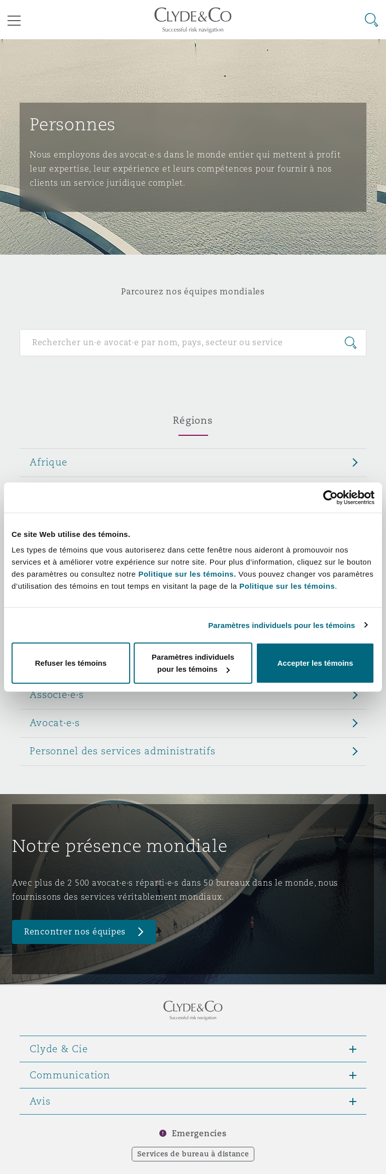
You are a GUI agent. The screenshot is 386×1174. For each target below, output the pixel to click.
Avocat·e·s (55, 723)
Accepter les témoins (315, 663)
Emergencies (199, 1133)
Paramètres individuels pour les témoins (281, 624)
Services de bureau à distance (193, 1153)
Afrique (48, 462)
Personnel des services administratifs (123, 751)
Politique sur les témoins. (187, 574)
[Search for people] (193, 342)
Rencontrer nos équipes (75, 931)
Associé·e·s (56, 694)
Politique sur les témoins (287, 586)
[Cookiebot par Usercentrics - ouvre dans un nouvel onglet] (330, 497)
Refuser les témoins (71, 663)
